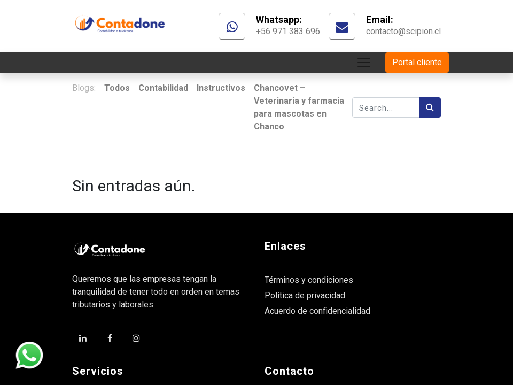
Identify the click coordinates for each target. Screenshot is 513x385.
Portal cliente (417, 62)
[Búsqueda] (430, 107)
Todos (117, 88)
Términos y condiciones (309, 280)
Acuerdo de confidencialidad (317, 311)
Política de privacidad (305, 295)
